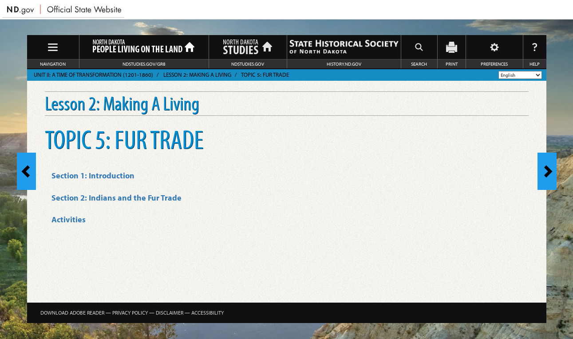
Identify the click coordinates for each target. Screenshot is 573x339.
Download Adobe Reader (72, 312)
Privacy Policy (130, 312)
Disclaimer (169, 312)
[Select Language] (520, 75)
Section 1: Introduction (92, 175)
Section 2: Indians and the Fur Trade (116, 198)
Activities (68, 219)
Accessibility (207, 312)
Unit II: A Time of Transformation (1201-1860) (93, 74)
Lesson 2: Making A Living (197, 74)
